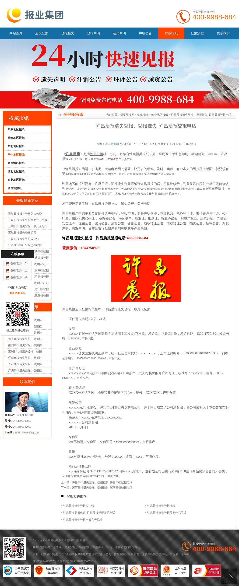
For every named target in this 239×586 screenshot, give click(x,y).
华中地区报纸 (159, 114)
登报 (131, 547)
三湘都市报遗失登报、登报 (25, 351)
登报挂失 (67, 33)
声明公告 (145, 33)
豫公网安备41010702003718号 (78, 561)
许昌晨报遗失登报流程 (161, 505)
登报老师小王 (19, 231)
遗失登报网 (112, 144)
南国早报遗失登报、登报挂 (25, 345)
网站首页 (15, 33)
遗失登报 (41, 33)
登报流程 (197, 33)
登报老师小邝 (19, 224)
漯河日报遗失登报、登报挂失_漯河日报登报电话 (102, 487)
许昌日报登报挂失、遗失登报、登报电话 (120, 204)
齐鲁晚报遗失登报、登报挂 (25, 332)
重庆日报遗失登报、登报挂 (25, 320)
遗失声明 (119, 33)
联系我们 (223, 33)
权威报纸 (171, 33)
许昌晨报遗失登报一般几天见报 (127, 309)
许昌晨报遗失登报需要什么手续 (166, 512)
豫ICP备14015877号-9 (46, 561)
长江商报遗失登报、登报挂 (25, 364)
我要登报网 (127, 114)
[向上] (229, 576)
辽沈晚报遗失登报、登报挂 (25, 357)
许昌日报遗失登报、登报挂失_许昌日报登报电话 (102, 482)
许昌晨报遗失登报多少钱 (78, 505)
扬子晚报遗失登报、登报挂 (25, 339)
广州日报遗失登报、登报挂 (25, 370)
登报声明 (93, 33)
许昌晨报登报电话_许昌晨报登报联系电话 (89, 512)
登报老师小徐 (19, 238)
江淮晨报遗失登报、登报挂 (25, 326)
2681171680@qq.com (27, 432)
